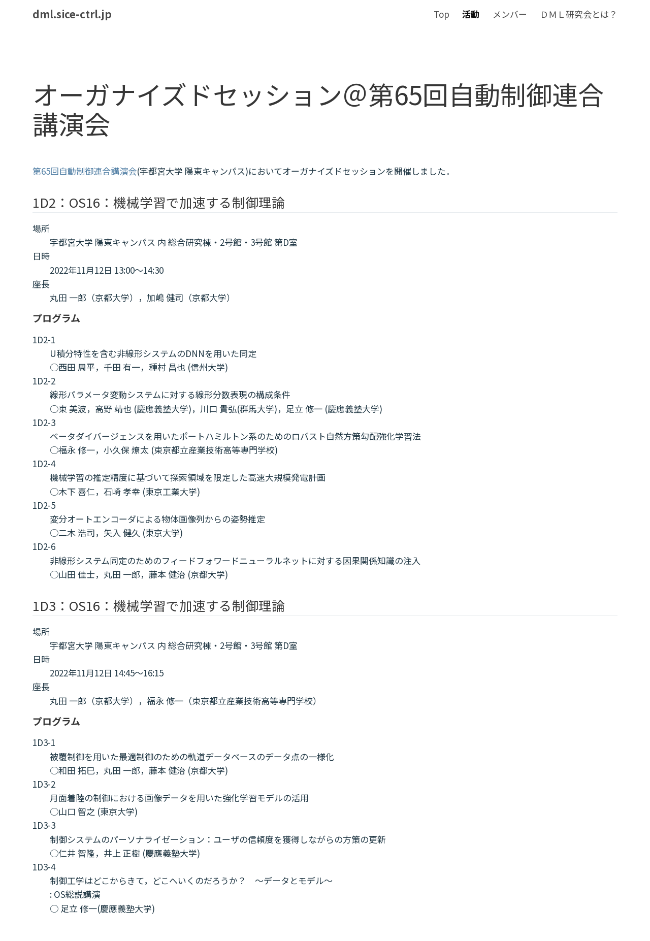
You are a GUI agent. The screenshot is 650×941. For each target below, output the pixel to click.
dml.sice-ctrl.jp (72, 13)
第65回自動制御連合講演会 (84, 171)
